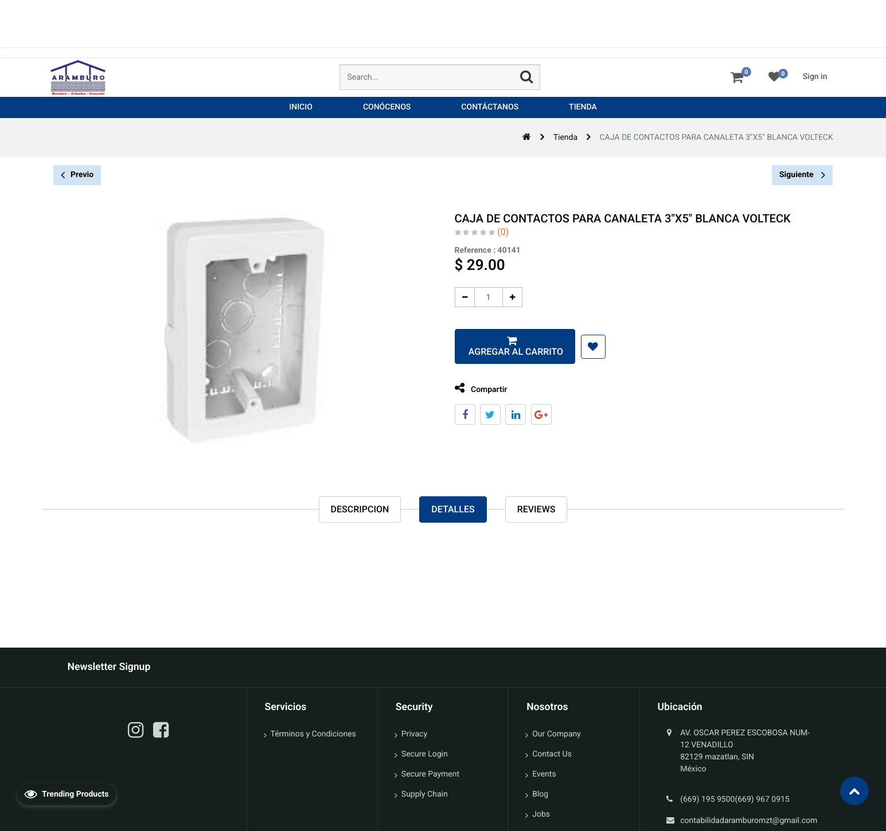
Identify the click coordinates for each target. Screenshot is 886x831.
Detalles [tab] (452, 509)
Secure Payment (430, 774)
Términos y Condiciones (313, 734)
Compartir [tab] (476, 388)
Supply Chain (424, 794)
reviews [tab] (536, 509)
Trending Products (66, 793)
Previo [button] (77, 175)
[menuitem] (300, 107)
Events (544, 774)
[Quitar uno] (460, 297)
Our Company (556, 734)
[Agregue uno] (507, 297)
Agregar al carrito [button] (510, 351)
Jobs (541, 814)
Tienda (565, 137)
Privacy (414, 734)
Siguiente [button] (802, 175)
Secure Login (424, 754)
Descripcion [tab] (360, 509)
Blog (540, 794)
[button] (588, 347)
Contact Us (552, 754)
